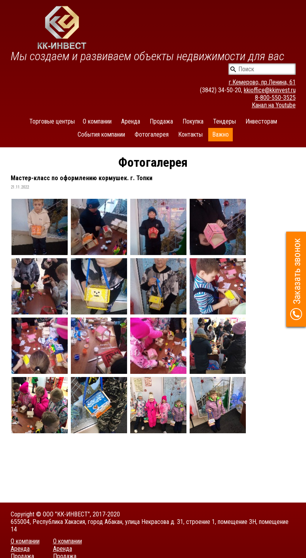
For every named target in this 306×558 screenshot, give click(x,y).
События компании (101, 134)
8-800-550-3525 (275, 97)
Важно (220, 134)
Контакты (190, 134)
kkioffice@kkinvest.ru (270, 90)
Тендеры (224, 121)
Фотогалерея (152, 134)
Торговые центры (52, 121)
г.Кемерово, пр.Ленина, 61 (262, 82)
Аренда (130, 121)
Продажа (161, 121)
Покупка (192, 121)
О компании (97, 121)
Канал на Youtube (274, 105)
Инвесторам (261, 121)
